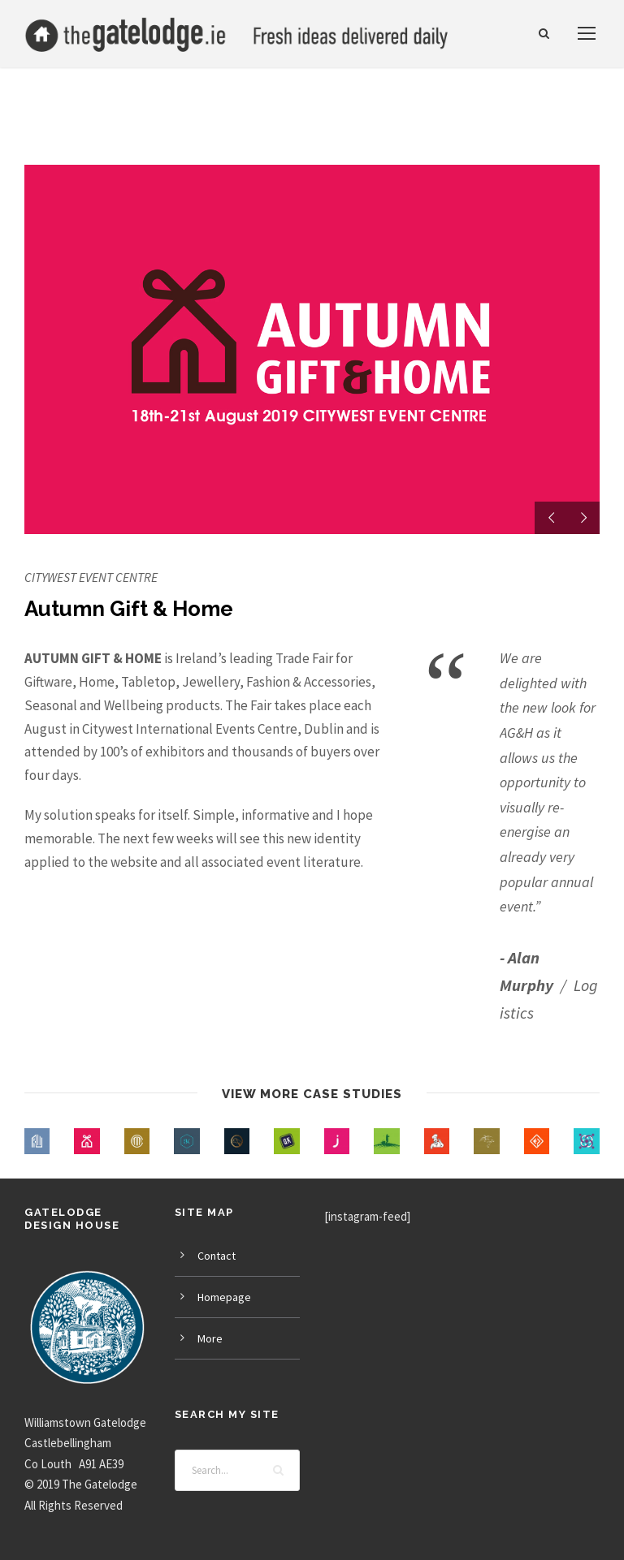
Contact (216, 1255)
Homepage (224, 1297)
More (210, 1338)
